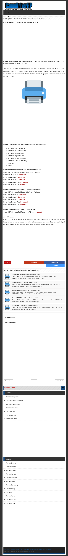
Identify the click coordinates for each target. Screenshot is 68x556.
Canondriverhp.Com (10, 551)
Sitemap (20, 551)
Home (5, 18)
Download (22, 175)
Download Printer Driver (34, 5)
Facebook (54, 262)
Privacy (32, 551)
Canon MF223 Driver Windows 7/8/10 (21, 22)
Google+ (34, 262)
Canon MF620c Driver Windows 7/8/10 (24, 282)
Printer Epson (11, 470)
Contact (26, 551)
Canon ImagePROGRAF (14, 400)
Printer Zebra (10, 503)
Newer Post (8, 381)
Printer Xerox (10, 496)
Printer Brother (11, 463)
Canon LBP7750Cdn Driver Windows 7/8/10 (26, 290)
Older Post (60, 381)
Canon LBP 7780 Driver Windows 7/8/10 (25, 305)
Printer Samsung (12, 485)
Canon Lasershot (12, 408)
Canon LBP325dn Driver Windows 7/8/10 (25, 298)
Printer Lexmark (11, 478)
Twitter (55, 265)
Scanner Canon (11, 419)
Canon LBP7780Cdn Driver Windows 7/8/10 (26, 274)
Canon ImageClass (16, 18)
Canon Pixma (11, 411)
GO (63, 388)
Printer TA (9, 492)
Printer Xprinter (11, 499)
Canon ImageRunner (13, 404)
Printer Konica (11, 474)
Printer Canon (11, 415)
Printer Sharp (10, 489)
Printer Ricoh (10, 481)
